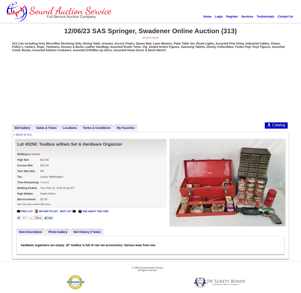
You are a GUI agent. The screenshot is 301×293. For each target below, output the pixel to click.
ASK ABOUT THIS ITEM (93, 211)
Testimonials (265, 16)
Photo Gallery (57, 232)
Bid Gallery (22, 128)
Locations (70, 128)
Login (219, 16)
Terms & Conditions (97, 128)
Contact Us (285, 16)
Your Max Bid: (26, 171)
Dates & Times (47, 128)
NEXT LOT (68, 211)
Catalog (276, 125)
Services (247, 16)
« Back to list (23, 134)
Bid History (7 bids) (87, 232)
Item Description (30, 232)
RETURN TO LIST (46, 211)
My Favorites (126, 128)
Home (207, 16)
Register (232, 16)
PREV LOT (25, 211)
